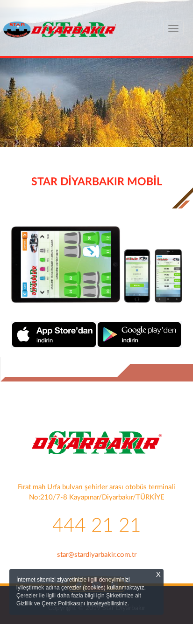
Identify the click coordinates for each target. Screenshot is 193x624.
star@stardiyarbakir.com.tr (96, 554)
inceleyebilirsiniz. (108, 603)
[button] (14, 119)
